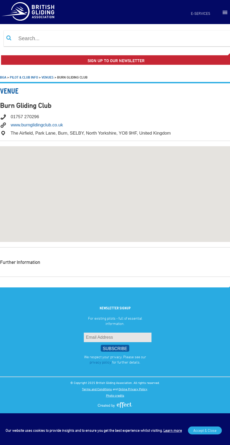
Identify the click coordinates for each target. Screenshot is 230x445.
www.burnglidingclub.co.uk (37, 124)
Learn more (172, 430)
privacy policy (100, 362)
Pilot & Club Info (24, 77)
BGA (3, 77)
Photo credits (115, 395)
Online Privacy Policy (132, 389)
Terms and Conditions (97, 389)
